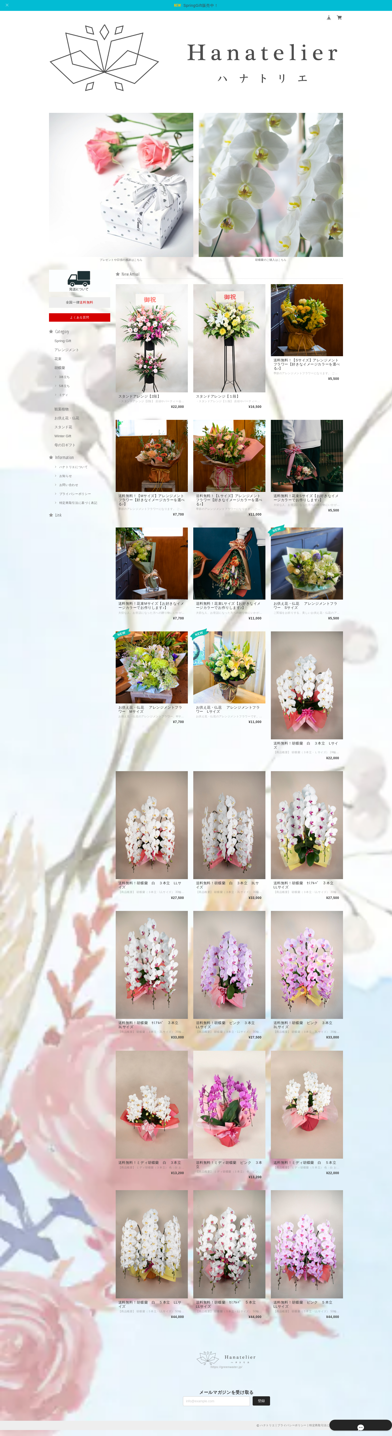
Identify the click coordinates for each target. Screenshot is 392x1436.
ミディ (63, 395)
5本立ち (64, 386)
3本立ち (64, 377)
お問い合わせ (68, 485)
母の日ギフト (65, 445)
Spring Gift (62, 341)
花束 (58, 359)
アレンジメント (66, 350)
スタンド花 (63, 428)
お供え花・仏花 (66, 419)
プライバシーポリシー (75, 494)
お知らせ (65, 476)
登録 (261, 1406)
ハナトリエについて (73, 467)
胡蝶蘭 (59, 368)
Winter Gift (62, 437)
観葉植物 (61, 410)
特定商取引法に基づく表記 (78, 503)
